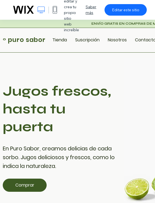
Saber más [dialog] (91, 9)
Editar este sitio (125, 9)
